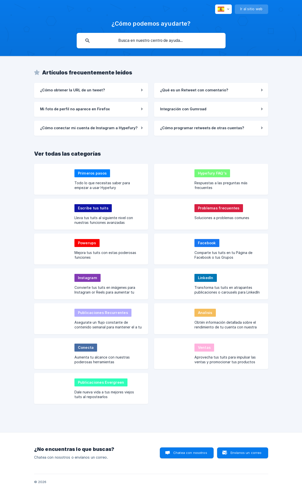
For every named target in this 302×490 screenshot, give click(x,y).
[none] (223, 9)
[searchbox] (151, 40)
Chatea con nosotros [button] (190, 453)
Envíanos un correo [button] (246, 453)
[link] (91, 90)
